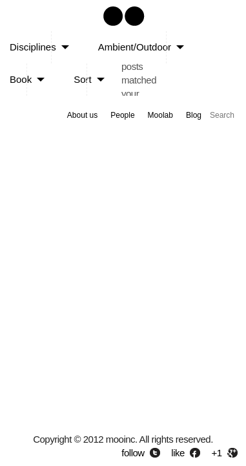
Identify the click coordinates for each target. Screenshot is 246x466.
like (178, 452)
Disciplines (33, 46)
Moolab (160, 115)
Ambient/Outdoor (134, 46)
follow (132, 452)
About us (82, 115)
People (122, 115)
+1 (217, 452)
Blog (193, 115)
